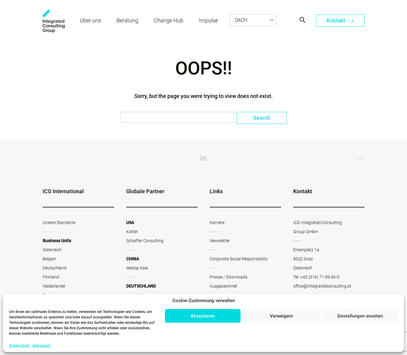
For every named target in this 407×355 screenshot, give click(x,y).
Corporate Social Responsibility (239, 258)
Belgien (49, 258)
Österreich (52, 249)
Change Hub (168, 20)
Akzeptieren (203, 316)
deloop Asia (137, 267)
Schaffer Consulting (144, 240)
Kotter (132, 231)
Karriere (217, 222)
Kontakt (340, 20)
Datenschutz (19, 345)
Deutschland (54, 267)
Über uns (90, 20)
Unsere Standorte (59, 222)
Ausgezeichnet (223, 286)
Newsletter (220, 240)
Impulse (208, 20)
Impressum (42, 345)
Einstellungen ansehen (360, 316)
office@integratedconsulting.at (322, 286)
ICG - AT (54, 21)
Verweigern (281, 316)
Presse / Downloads (228, 277)
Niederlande (54, 286)
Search (261, 118)
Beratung (127, 20)
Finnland (51, 277)
